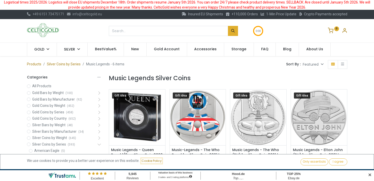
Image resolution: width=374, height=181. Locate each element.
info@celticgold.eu (84, 14)
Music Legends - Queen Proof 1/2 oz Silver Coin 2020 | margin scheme (137, 155)
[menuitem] (106, 49)
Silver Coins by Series (64, 64)
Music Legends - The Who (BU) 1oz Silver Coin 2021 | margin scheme (255, 155)
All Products (41, 86)
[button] (313, 64)
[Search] (233, 31)
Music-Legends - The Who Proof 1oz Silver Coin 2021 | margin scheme (196, 155)
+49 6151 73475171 (45, 14)
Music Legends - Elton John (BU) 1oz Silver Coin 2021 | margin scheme (318, 155)
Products (34, 64)
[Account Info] (344, 31)
